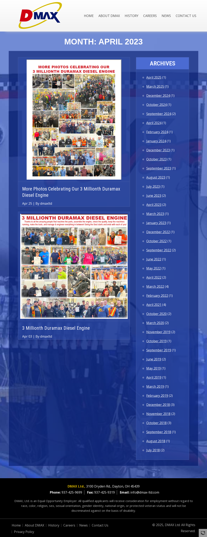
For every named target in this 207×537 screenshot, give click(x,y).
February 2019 (157, 395)
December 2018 (158, 404)
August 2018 (155, 441)
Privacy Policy (24, 532)
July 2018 (153, 450)
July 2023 (153, 186)
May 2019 (153, 368)
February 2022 (157, 295)
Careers (150, 16)
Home (89, 16)
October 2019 (156, 341)
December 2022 (158, 232)
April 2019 (153, 377)
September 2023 (158, 168)
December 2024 (158, 95)
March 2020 (155, 323)
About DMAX (109, 16)
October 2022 (156, 241)
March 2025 (155, 86)
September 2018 (158, 432)
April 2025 (153, 77)
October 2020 (156, 314)
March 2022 (155, 286)
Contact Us (186, 16)
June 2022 (153, 259)
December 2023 (158, 150)
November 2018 (158, 414)
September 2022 (158, 250)
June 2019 (153, 359)
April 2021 (153, 304)
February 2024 (157, 132)
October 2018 (156, 423)
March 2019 (155, 386)
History (131, 16)
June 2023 (153, 195)
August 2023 (155, 177)
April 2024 (153, 123)
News (166, 16)
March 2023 (155, 214)
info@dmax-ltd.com (144, 492)
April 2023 (153, 204)
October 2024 (156, 104)
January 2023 (156, 223)
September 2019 (158, 350)
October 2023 (156, 159)
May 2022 (153, 268)
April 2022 (153, 277)
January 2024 (156, 141)
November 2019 (158, 332)
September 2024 (158, 114)
